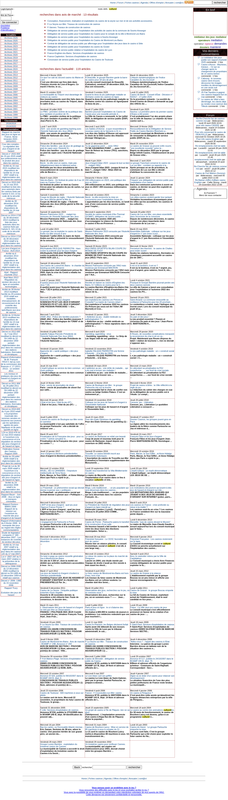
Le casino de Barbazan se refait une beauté (105, 436)
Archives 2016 (11, 66)
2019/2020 (11, 126)
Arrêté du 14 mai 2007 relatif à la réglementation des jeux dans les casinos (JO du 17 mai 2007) (11, 549)
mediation (216, 40)
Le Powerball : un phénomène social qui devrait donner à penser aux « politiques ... (62, 489)
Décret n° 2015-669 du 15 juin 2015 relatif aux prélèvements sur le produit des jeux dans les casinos (11, 158)
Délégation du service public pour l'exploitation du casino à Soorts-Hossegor (83, 37)
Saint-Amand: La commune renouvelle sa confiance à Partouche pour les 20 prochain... (151, 301)
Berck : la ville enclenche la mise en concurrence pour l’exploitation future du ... (105, 198)
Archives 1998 (11, 117)
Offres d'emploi (156, 3)
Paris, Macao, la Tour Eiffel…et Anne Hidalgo (151, 453)
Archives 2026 (11, 38)
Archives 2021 (11, 52)
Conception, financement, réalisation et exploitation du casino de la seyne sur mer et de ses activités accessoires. (100, 21)
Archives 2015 (11, 69)
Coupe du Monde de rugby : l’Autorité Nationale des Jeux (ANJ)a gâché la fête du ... (62, 198)
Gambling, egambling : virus (98, 334)
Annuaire (169, 3)
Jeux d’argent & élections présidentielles (59, 453)
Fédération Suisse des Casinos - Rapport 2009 (11, 451)
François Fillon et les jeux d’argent (146, 436)
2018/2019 (11, 123)
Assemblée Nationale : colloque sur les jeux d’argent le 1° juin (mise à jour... (150, 232)
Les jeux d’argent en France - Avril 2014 (11, 249)
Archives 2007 (11, 92)
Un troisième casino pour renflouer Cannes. (105, 744)
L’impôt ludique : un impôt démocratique (148, 471)
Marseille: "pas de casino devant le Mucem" (150, 522)
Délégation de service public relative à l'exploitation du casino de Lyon (80, 50)
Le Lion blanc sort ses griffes (98, 676)
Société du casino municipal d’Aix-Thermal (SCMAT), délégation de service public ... (104, 215)
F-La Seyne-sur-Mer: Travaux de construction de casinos (74, 24)
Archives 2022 (11, 49)
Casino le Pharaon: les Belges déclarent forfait (106, 624)
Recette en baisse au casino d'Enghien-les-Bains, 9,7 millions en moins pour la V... (105, 283)
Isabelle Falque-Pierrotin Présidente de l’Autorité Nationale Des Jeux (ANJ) (58, 335)
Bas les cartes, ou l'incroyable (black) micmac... (62, 727)
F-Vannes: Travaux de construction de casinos (69, 27)
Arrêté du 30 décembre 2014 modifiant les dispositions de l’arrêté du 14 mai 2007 (11, 207)
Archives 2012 (11, 78)
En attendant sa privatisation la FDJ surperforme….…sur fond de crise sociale (149, 369)
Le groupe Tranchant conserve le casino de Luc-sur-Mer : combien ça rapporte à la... (150, 164)
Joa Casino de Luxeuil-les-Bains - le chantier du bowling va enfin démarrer (62, 266)
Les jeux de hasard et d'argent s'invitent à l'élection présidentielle (59, 574)
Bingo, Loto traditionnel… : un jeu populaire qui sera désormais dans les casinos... (107, 489)
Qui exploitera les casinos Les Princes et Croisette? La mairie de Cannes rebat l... (104, 301)
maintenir (215, 47)
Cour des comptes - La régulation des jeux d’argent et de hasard (11, 147)
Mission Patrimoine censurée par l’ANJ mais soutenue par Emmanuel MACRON (105, 266)
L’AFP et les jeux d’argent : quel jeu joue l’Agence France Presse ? (59, 506)
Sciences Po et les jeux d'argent (55, 300)
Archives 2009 (11, 86)
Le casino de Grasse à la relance (145, 573)
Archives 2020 (11, 55)
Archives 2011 (11, 80)
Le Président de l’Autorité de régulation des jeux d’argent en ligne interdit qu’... (107, 506)
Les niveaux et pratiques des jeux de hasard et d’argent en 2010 (11, 377)
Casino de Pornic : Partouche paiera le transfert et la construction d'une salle (107, 523)
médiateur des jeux (204, 37)
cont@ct (179, 3)
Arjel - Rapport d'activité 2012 (11, 273)
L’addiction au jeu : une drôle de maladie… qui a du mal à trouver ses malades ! (106, 369)
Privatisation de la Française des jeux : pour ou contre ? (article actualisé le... (62, 437)
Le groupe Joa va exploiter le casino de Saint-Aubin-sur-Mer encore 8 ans (61, 232)
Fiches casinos (132, 3)
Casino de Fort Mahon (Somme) (210, 173)
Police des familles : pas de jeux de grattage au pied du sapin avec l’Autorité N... (62, 147)
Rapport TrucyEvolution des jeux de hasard (11, 591)
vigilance (209, 44)
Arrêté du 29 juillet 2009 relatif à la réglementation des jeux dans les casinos (11, 459)
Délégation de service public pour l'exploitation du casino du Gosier (79, 47)
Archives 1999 (11, 115)
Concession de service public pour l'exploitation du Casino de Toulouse (80, 59)
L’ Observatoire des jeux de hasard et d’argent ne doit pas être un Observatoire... (61, 608)
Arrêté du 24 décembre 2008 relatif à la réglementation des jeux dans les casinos (11, 487)
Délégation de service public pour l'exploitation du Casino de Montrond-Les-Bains (85, 40)
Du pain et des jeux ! (139, 317)
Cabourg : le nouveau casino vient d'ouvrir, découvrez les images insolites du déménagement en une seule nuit (214, 83)
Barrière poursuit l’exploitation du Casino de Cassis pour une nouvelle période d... (105, 113)
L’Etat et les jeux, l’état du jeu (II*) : (56, 402)
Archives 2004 (11, 100)
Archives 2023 (11, 46)
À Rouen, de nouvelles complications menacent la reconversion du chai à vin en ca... (152, 335)
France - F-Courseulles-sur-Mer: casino (103, 693)
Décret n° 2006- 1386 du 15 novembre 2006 (11, 582)
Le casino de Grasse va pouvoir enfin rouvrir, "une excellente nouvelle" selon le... (151, 147)
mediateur (221, 37)
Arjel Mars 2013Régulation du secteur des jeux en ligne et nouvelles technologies (11, 282)
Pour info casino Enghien (207, 139)
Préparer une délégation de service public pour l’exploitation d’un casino (151, 181)
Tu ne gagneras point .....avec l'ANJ (101, 146)
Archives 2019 (11, 58)
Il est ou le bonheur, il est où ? (144, 265)
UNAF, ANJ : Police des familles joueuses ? (60, 317)
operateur (199, 44)
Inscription (5, 25)
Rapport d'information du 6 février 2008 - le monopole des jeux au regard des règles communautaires (11, 525)
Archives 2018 (11, 60)
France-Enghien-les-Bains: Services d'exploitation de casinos (76, 53)
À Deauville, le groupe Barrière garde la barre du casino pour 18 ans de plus (106, 78)
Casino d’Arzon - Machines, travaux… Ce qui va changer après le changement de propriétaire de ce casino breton (214, 69)
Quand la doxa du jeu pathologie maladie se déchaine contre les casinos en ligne (105, 95)
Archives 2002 (11, 106)
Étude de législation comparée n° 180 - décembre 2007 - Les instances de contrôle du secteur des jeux (11, 537)
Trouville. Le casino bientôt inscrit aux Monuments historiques (102, 454)
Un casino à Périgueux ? (141, 693)
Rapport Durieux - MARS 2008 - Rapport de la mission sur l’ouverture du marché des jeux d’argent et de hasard (11, 511)
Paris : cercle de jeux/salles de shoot (57, 385)
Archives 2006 (11, 95)
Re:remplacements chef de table (210, 146)
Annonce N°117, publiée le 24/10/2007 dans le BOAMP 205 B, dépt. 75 (151, 660)
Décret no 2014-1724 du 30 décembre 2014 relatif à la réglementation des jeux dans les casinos (11, 241)
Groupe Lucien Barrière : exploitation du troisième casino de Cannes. (58, 745)
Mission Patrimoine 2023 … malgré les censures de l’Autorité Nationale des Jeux (59, 215)
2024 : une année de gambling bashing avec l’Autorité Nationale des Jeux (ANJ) (61, 130)
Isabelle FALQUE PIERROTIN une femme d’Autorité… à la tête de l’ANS (104, 352)
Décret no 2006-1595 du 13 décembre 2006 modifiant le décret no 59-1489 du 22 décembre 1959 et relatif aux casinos (11, 572)
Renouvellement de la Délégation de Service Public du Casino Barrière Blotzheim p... (150, 130)
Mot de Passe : (7, 15)
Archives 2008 (11, 89)
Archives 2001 (11, 109)
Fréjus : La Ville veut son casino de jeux (148, 607)
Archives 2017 (11, 63)
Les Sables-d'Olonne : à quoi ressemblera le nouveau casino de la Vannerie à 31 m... (105, 130)
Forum (120, 3)
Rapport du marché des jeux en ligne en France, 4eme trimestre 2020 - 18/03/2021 (11, 136)
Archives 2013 (11, 75)
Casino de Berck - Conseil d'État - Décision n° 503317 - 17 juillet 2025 (151, 95)
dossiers (204, 47)
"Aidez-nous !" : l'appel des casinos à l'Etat (149, 641)
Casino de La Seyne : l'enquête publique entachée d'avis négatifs (59, 591)
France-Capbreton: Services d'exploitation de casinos (72, 56)
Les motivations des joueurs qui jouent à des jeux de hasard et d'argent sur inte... (150, 489)
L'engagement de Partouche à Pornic (57, 522)
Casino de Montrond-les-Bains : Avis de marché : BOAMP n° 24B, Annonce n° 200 (62, 642)
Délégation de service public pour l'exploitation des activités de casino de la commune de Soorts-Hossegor (97, 30)
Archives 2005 (11, 97)
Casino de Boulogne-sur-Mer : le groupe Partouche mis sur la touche (103, 386)
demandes (220, 43)
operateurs (204, 40)
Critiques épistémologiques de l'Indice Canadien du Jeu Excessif (147, 78)
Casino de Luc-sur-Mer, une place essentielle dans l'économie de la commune (151, 215)
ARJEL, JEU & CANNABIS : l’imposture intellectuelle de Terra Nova (58, 472)
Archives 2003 (11, 103)
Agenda (144, 3)
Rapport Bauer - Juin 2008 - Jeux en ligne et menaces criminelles (11, 498)
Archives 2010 (11, 83)
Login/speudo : (7, 9)
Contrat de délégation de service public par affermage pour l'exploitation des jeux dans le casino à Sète (95, 43)
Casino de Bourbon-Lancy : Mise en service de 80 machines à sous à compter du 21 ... (106, 728)
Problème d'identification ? (8, 29)
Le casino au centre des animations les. (152, 710)
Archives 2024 (11, 43)
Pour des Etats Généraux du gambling (103, 419)
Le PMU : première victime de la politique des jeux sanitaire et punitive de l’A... (61, 113)
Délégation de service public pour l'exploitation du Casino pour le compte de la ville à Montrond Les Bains (96, 34)
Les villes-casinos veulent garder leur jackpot (151, 197)
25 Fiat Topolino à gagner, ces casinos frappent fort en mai (214, 94)
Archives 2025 (11, 41)
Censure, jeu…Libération (141, 402)
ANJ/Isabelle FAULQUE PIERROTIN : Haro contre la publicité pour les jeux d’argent (60, 249)
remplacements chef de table (208, 159)
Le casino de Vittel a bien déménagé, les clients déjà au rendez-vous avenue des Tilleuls (214, 102)
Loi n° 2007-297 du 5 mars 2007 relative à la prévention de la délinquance (11, 560)
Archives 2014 (11, 72)
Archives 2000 (11, 112)
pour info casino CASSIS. (208, 125)
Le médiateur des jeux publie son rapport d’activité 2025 (214, 59)
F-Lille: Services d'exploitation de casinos (59, 710)
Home (113, 3)
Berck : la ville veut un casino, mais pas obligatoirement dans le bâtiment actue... (59, 164)
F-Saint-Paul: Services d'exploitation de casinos (152, 624)
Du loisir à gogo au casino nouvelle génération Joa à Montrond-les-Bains (61, 557)
